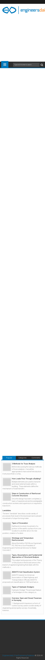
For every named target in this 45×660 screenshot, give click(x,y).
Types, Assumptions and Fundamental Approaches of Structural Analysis (27, 556)
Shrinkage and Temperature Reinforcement (22, 539)
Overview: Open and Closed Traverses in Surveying (27, 599)
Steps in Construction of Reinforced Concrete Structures (26, 494)
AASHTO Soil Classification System (26, 572)
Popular (9, 458)
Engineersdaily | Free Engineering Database (18, 655)
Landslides (7, 510)
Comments (36, 458)
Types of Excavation (20, 523)
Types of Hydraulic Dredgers (23, 587)
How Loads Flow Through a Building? (26, 479)
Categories (22, 458)
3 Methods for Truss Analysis (23, 464)
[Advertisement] (22, 37)
